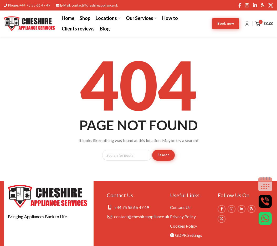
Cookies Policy (183, 225)
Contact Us (180, 207)
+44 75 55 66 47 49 (34, 5)
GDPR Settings (186, 235)
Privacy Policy (183, 216)
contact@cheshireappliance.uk (94, 5)
